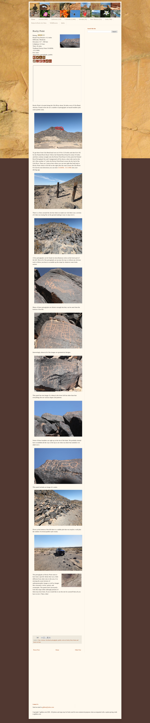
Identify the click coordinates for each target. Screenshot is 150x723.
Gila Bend (48, 640)
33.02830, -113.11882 (65, 167)
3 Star (38, 640)
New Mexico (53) (96, 19)
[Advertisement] (102, 48)
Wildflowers (54, 23)
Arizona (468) (43, 19)
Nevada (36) (83, 19)
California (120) (56, 19)
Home (33, 19)
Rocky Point (69, 640)
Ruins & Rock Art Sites (38, 23)
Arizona (43, 640)
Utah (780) (108, 19)
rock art (64, 640)
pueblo (59, 640)
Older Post (78, 650)
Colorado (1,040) (70, 19)
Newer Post (36, 650)
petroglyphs (54, 640)
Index (63, 23)
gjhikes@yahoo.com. (48, 707)
